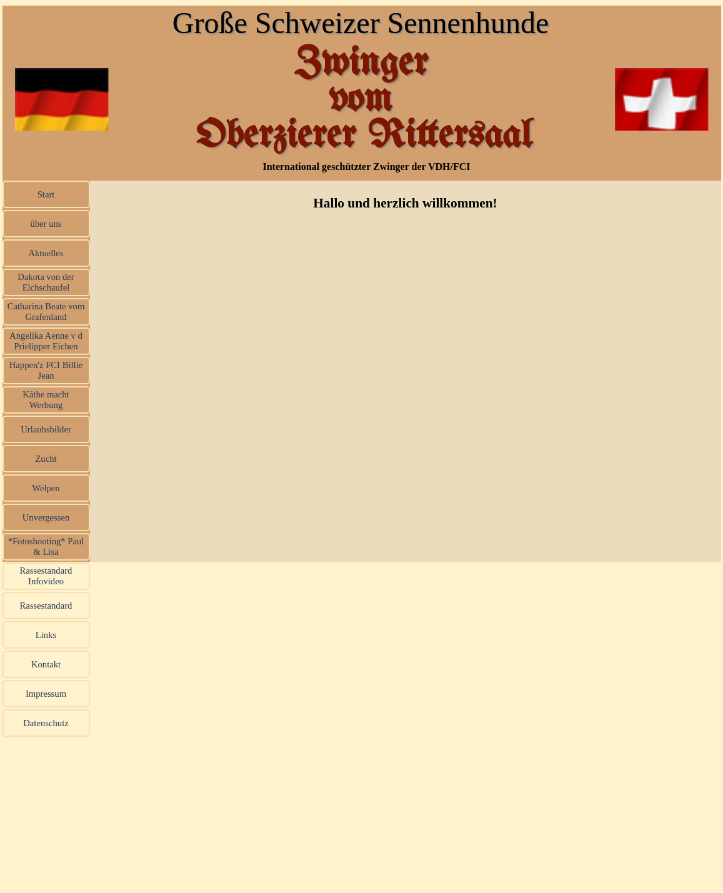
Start (46, 194)
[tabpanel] (405, 203)
